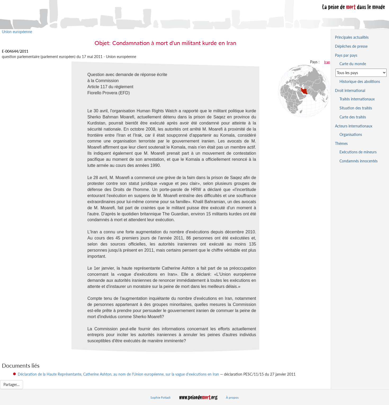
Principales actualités (352, 37)
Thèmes (341, 143)
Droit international (350, 90)
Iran (327, 62)
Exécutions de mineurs (358, 152)
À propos (232, 397)
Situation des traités (355, 108)
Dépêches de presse (351, 46)
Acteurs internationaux (353, 126)
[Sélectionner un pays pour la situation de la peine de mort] (361, 73)
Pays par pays (346, 55)
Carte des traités (352, 117)
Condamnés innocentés (358, 161)
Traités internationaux (357, 99)
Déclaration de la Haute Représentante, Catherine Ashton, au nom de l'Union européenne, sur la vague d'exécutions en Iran (118, 374)
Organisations (350, 134)
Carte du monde (352, 63)
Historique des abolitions (359, 81)
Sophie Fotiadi (160, 397)
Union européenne (17, 31)
